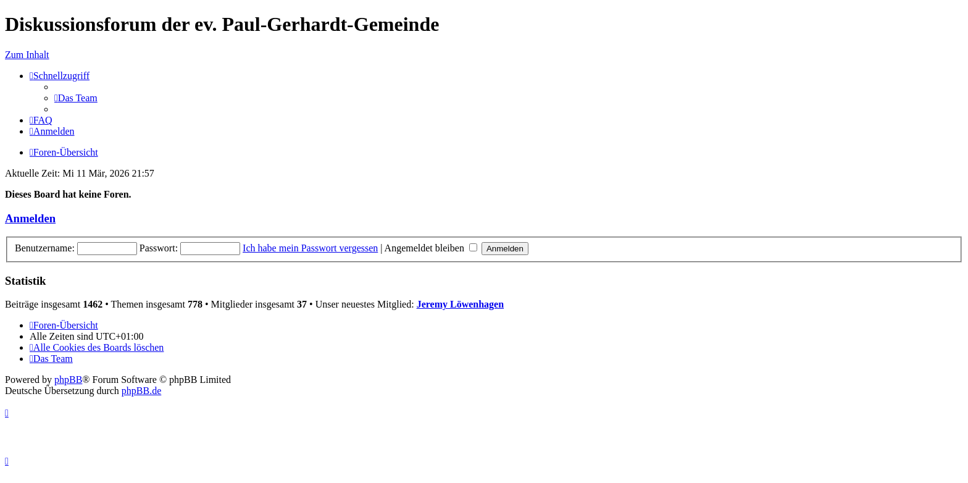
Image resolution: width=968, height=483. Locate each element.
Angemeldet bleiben (431, 248)
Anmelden (30, 218)
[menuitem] (76, 98)
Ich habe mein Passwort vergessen (310, 248)
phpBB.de (141, 390)
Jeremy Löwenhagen (460, 304)
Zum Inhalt (27, 54)
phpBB (68, 379)
